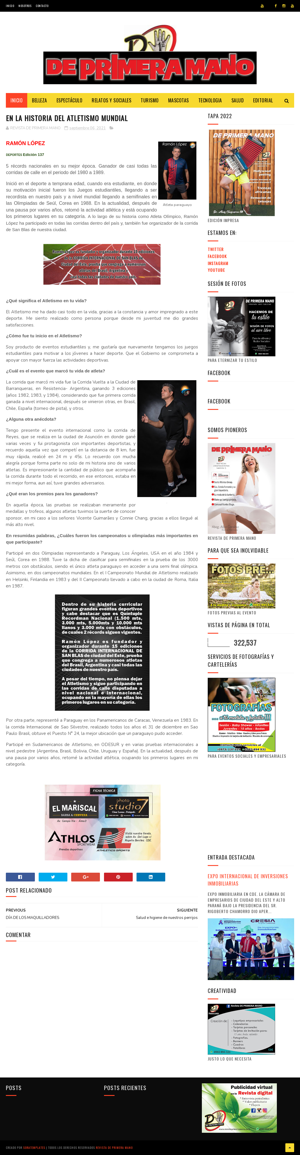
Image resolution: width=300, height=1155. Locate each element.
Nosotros (24, 6)
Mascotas (178, 100)
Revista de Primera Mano (114, 1147)
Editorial (263, 100)
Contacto (42, 6)
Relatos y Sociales (111, 100)
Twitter (216, 249)
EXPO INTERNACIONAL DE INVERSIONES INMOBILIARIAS (248, 879)
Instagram (218, 263)
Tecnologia (210, 100)
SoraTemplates (34, 1147)
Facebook (217, 256)
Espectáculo (70, 100)
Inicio (10, 6)
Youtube (216, 270)
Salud (237, 100)
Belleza (39, 100)
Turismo (150, 100)
